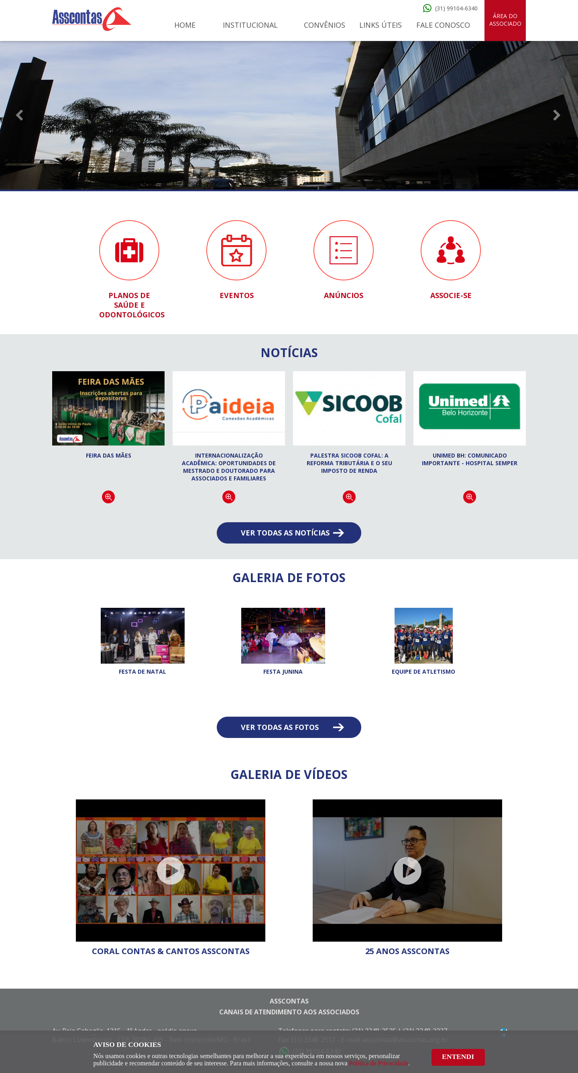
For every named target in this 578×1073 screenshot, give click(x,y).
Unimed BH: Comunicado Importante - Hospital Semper (469, 459)
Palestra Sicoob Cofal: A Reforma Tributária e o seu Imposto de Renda (349, 463)
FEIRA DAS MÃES (108, 455)
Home (184, 25)
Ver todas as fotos (280, 727)
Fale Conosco (443, 25)
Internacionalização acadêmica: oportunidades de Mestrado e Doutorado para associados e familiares (229, 467)
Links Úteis (380, 25)
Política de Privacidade (379, 1063)
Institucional (250, 25)
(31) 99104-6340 (456, 8)
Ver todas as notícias (285, 533)
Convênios (324, 25)
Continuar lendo (108, 497)
